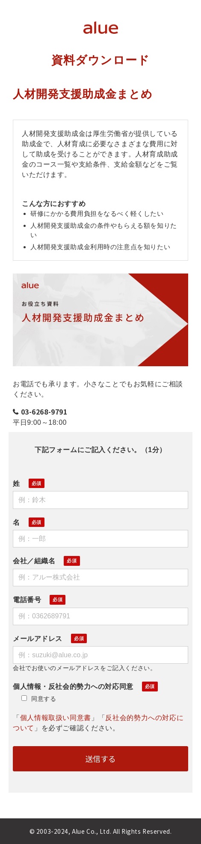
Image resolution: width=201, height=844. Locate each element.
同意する (38, 698)
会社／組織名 (34, 561)
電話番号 (27, 599)
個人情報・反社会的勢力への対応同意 (73, 686)
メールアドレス (37, 638)
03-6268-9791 (44, 411)
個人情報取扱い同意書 (55, 717)
